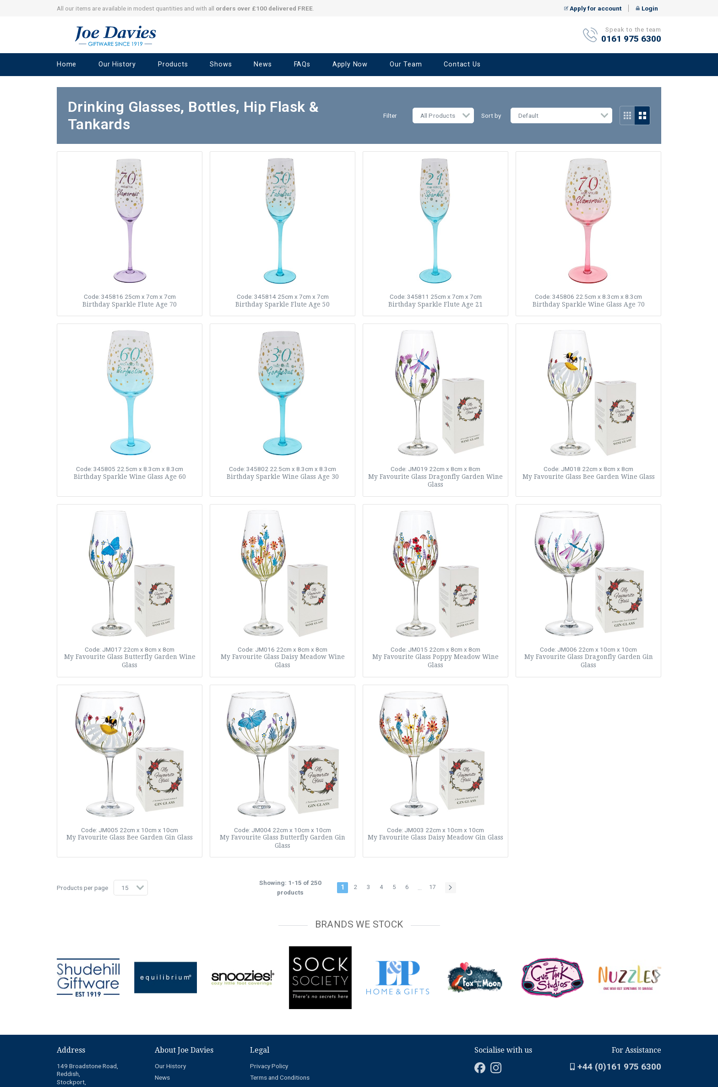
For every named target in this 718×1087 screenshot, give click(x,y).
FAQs (302, 64)
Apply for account (593, 8)
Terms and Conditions (280, 1077)
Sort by (491, 115)
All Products (437, 115)
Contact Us (462, 64)
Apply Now (350, 64)
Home (66, 64)
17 (432, 887)
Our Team (406, 64)
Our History (117, 64)
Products (173, 64)
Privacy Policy (269, 1066)
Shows (221, 64)
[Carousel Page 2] (65, 944)
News (263, 64)
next (657, 975)
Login (647, 8)
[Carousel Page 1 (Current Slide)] (59, 944)
